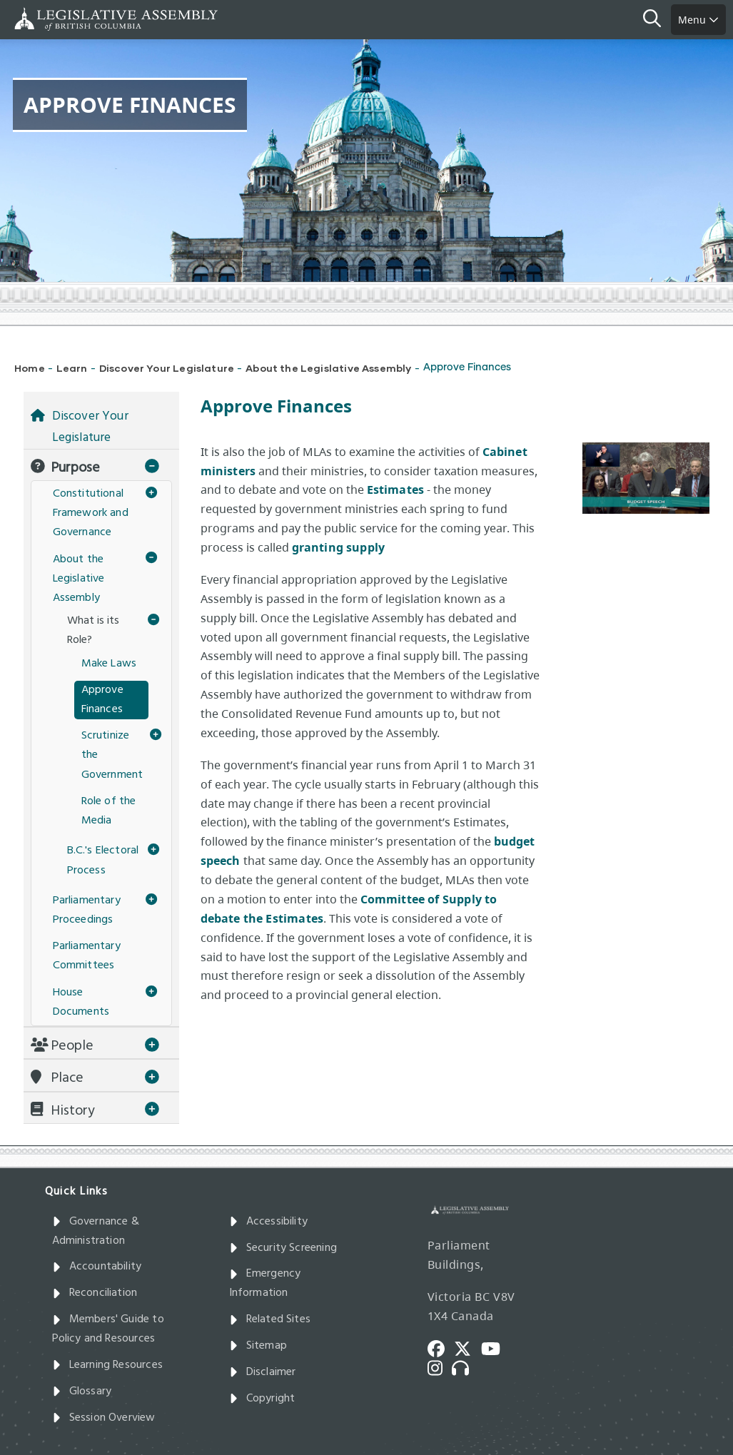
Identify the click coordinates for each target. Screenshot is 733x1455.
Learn (72, 368)
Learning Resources (107, 1365)
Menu (698, 19)
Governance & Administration (95, 1231)
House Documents (81, 1002)
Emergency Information (265, 1283)
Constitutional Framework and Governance (90, 513)
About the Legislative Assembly (328, 368)
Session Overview (104, 1418)
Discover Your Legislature (167, 368)
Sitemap (258, 1346)
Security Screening (283, 1248)
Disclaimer (262, 1372)
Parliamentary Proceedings (87, 910)
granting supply (338, 547)
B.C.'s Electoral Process (103, 860)
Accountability (97, 1266)
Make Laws (109, 663)
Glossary (82, 1391)
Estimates (396, 489)
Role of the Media (108, 811)
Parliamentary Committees (87, 956)
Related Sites (270, 1319)
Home (29, 368)
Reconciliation (95, 1293)
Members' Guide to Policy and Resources (108, 1329)
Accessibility (268, 1221)
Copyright (262, 1398)
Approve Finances (102, 700)
